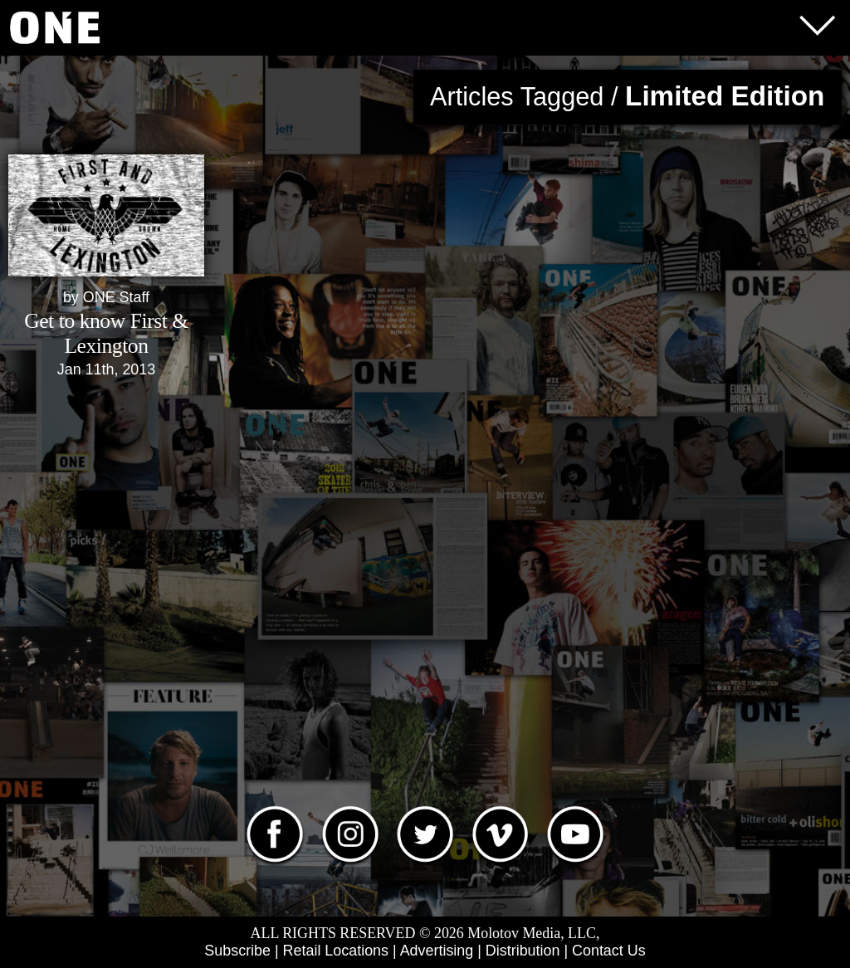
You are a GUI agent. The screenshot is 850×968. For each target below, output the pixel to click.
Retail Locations (335, 950)
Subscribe (237, 950)
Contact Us (609, 950)
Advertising (437, 950)
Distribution (523, 950)
